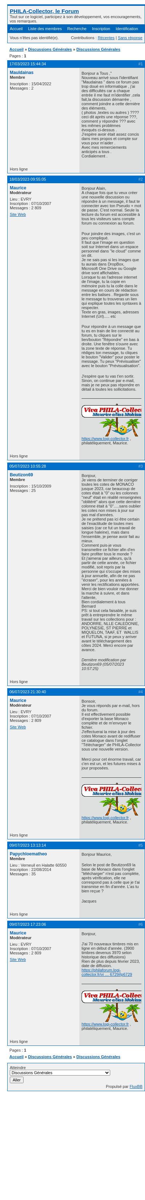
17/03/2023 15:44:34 (27, 64)
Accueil (16, 28)
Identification (127, 28)
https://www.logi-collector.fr (105, 438)
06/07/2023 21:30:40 (27, 692)
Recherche (77, 28)
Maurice (18, 187)
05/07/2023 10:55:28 (27, 466)
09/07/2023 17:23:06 (27, 924)
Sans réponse (130, 38)
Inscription (101, 28)
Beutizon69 (21, 474)
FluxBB (136, 1086)
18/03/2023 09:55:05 (27, 179)
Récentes (106, 38)
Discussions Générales (50, 49)
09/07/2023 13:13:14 (27, 845)
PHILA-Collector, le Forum (44, 11)
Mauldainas (21, 72)
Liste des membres (45, 28)
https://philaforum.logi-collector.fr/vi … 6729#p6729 (107, 972)
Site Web (18, 214)
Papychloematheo (28, 853)
